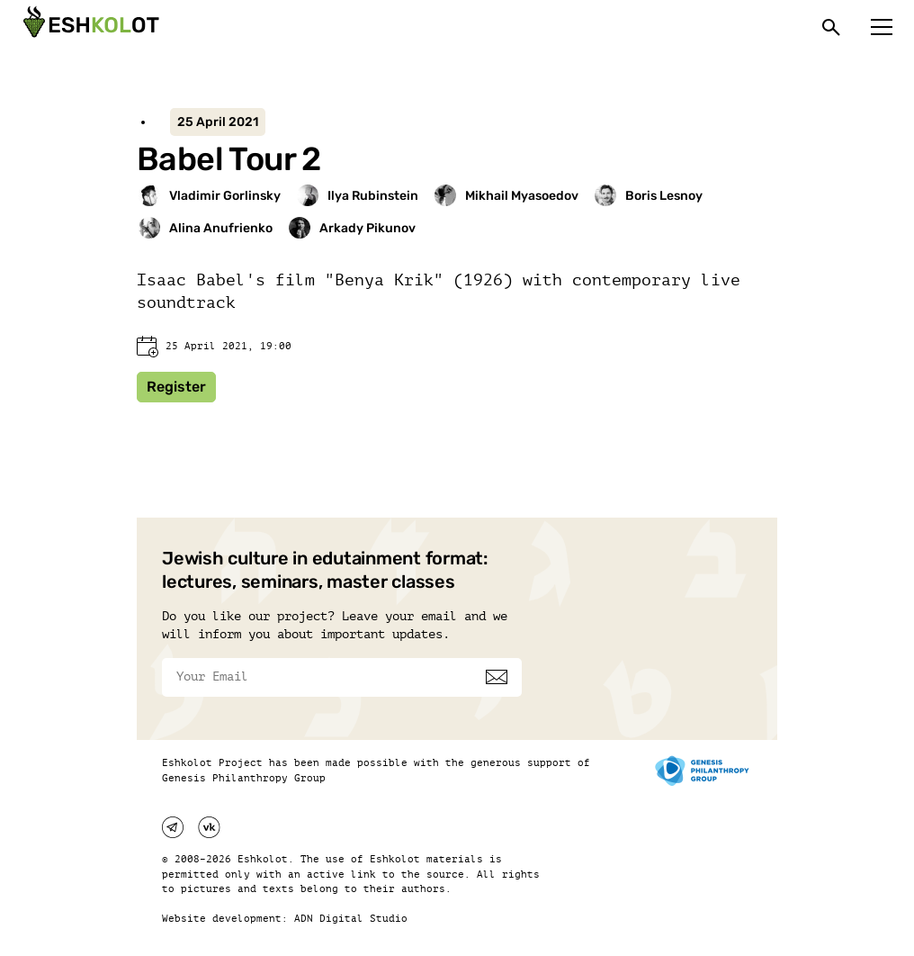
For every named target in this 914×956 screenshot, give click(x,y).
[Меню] (881, 27)
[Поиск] (831, 27)
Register (176, 386)
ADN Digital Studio (351, 918)
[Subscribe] (496, 677)
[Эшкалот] (89, 27)
